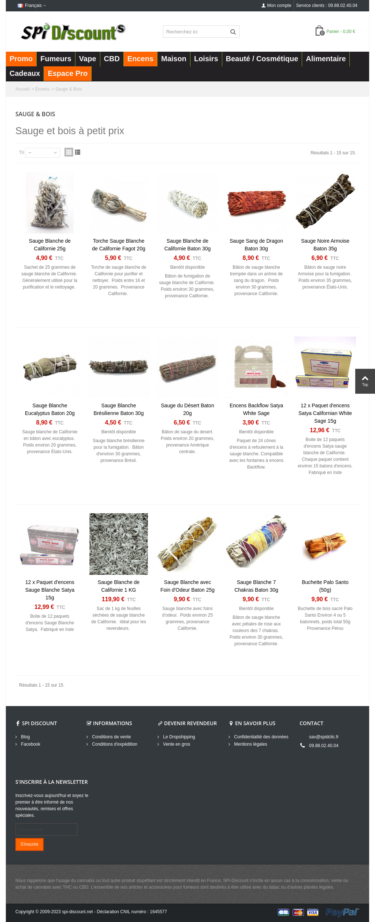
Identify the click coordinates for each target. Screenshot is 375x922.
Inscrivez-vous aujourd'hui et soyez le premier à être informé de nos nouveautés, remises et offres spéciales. (51, 805)
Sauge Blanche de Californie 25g (50, 244)
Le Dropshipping (178, 736)
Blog (25, 736)
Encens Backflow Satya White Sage (256, 409)
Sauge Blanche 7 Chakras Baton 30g (256, 586)
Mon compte (276, 5)
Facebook (30, 744)
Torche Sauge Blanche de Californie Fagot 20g (118, 244)
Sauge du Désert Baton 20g (187, 409)
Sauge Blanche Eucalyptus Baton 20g (50, 409)
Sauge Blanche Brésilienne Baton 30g (119, 409)
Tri (21, 152)
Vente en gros (176, 744)
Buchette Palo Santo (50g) (325, 586)
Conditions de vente (111, 736)
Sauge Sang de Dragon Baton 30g (256, 244)
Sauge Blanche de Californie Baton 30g (187, 244)
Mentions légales (250, 744)
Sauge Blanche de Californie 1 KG (119, 586)
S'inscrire (29, 844)
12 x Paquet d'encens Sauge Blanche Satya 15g (50, 589)
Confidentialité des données (260, 736)
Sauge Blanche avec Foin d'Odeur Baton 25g (187, 586)
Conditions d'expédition (114, 744)
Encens (42, 89)
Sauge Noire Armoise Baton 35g (325, 244)
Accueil (22, 89)
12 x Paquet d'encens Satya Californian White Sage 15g (325, 413)
